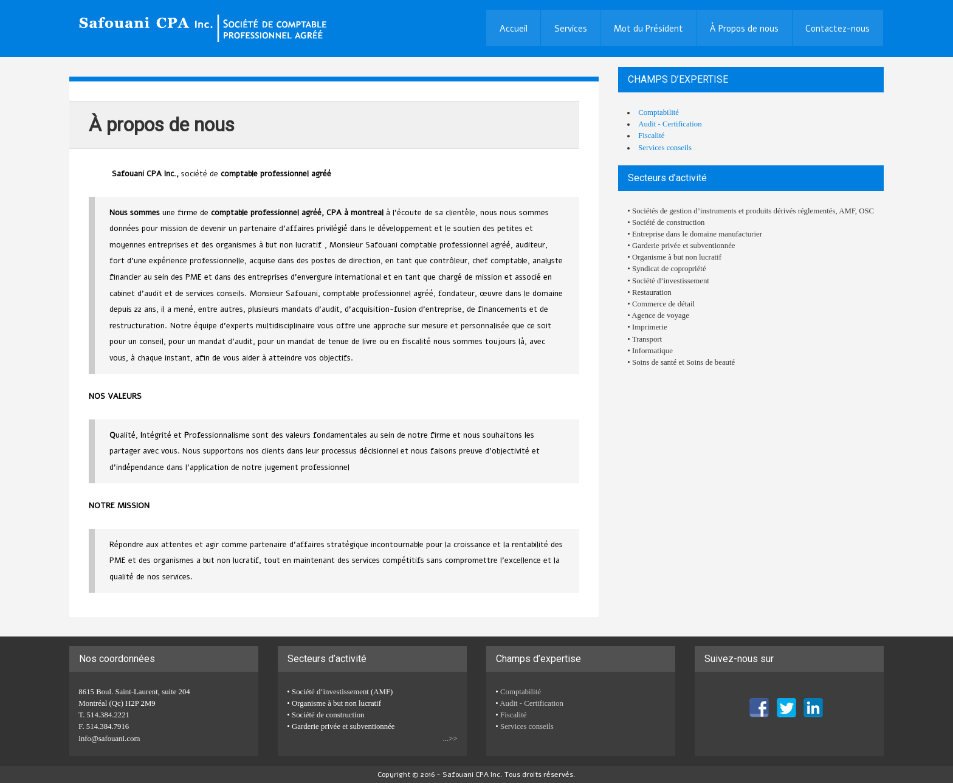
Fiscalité (651, 135)
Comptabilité (658, 112)
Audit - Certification (669, 124)
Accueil (514, 28)
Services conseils (665, 147)
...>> (450, 738)
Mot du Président (648, 28)
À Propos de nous (744, 28)
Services (570, 28)
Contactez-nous (837, 28)
